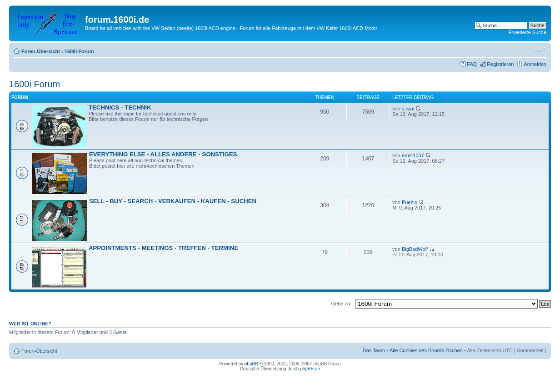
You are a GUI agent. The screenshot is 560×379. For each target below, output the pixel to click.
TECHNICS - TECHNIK (120, 107)
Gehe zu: (341, 303)
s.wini (408, 108)
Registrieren (500, 64)
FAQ (472, 64)
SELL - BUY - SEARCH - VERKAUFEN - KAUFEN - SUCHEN (172, 201)
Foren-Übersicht (40, 51)
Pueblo (409, 202)
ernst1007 (413, 155)
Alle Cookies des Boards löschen (426, 350)
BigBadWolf (415, 249)
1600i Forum (79, 51)
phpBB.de (310, 368)
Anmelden (535, 64)
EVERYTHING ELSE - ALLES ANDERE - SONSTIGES (163, 154)
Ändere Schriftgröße (539, 49)
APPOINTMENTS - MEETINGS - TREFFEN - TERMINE (163, 247)
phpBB (251, 363)
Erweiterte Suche (527, 32)
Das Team (374, 350)
